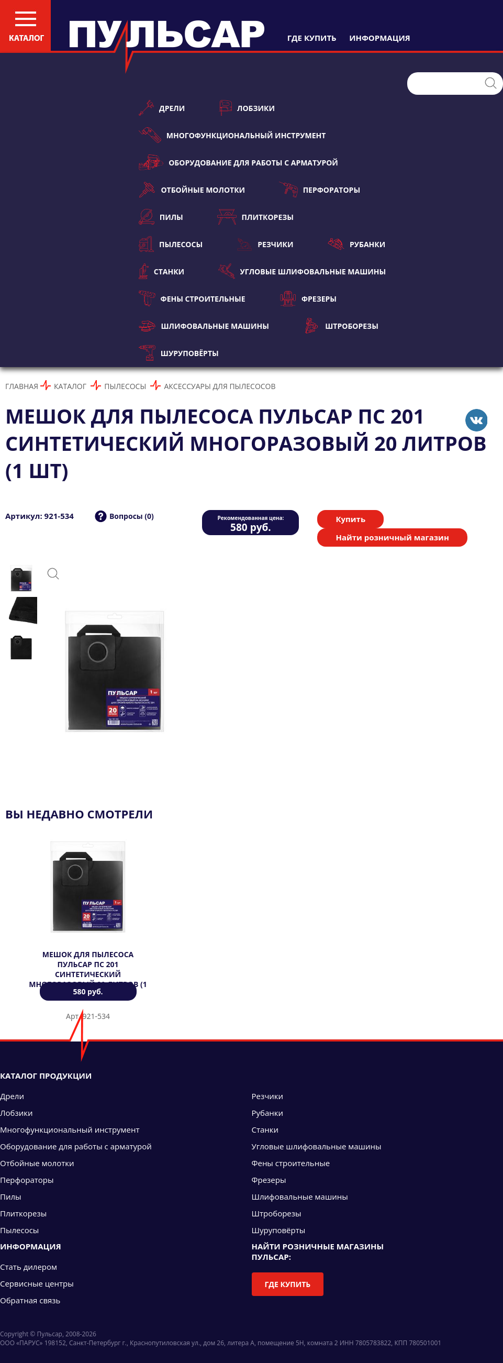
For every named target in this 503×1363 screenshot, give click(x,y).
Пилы (161, 217)
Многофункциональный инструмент (232, 135)
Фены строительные (192, 298)
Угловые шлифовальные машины (302, 271)
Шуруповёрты (179, 353)
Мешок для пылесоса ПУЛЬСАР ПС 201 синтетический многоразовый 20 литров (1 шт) (88, 974)
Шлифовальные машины (204, 326)
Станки (161, 271)
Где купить (288, 1284)
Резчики (265, 244)
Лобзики (247, 108)
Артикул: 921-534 (39, 516)
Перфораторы (319, 189)
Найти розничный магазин (392, 537)
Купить (350, 519)
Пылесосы (171, 244)
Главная (21, 386)
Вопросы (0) (131, 516)
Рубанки (357, 244)
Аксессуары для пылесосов (219, 386)
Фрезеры (308, 298)
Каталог (70, 386)
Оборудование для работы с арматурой (238, 162)
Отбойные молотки (192, 189)
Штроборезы (340, 326)
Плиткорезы (255, 217)
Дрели (162, 108)
